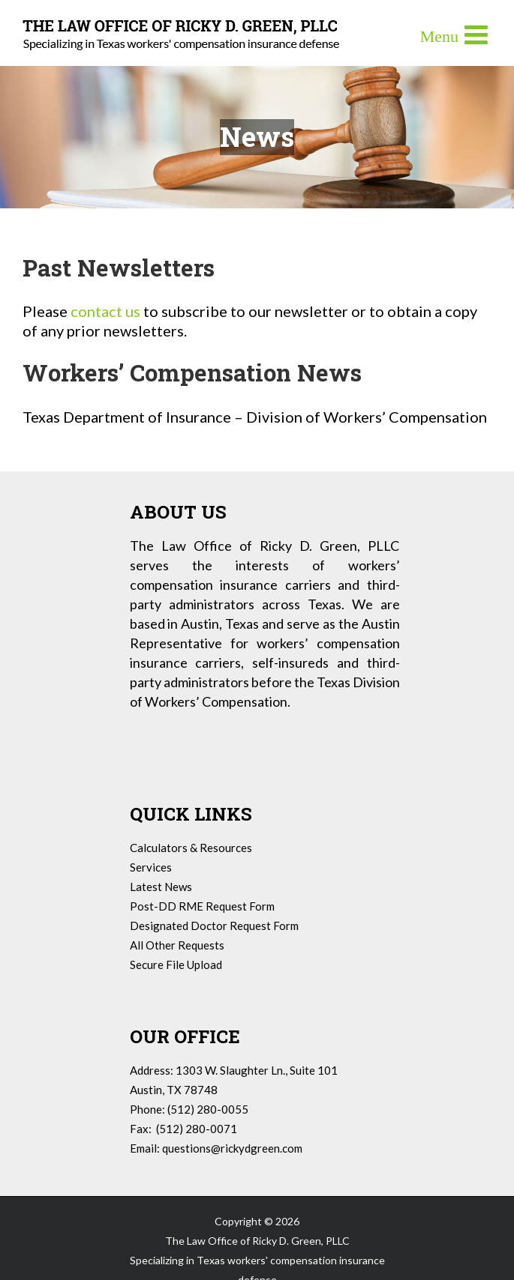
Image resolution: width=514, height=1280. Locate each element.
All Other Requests (177, 945)
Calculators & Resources (191, 847)
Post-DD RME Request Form (202, 906)
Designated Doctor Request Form (214, 925)
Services (151, 867)
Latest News (161, 886)
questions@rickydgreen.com (232, 1148)
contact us (105, 311)
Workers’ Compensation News (192, 372)
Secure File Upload (176, 964)
